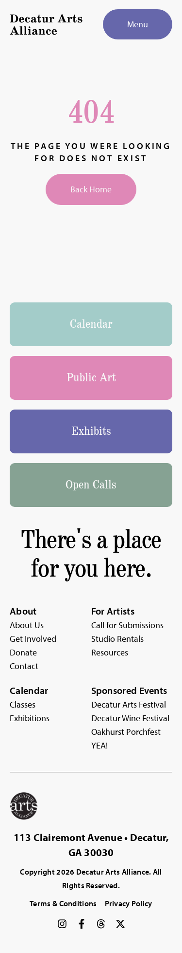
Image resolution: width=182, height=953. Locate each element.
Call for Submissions (127, 625)
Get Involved (33, 638)
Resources (109, 652)
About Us (27, 625)
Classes (22, 704)
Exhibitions (30, 718)
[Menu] (137, 24)
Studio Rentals (117, 638)
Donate (23, 652)
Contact (24, 666)
